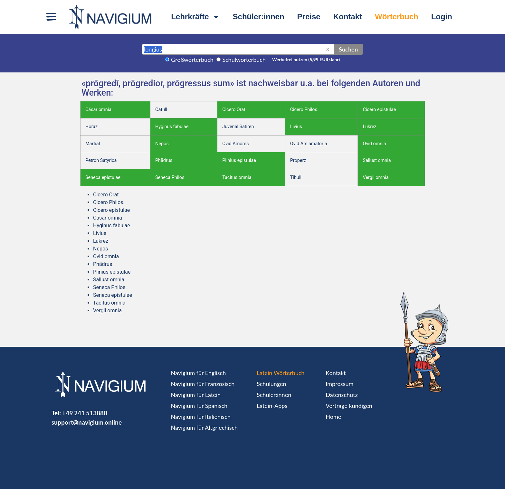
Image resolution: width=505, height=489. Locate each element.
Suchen (348, 49)
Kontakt (347, 16)
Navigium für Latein (196, 394)
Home (333, 416)
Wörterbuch (396, 16)
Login (441, 16)
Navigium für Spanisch (199, 405)
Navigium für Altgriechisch (204, 427)
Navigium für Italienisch (201, 416)
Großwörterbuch (192, 59)
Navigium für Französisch (203, 383)
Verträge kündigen (349, 405)
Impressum (339, 383)
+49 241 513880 (84, 413)
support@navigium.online (87, 422)
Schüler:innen (258, 16)
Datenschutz (341, 394)
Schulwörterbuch (244, 59)
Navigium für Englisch (198, 372)
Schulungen (271, 383)
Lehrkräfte (195, 17)
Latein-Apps (272, 405)
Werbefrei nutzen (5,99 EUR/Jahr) (306, 59)
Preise (308, 16)
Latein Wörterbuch (280, 372)
